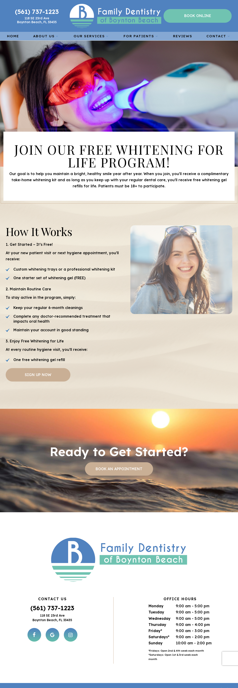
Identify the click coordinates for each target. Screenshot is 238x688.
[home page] (116, 15)
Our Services (92, 35)
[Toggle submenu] (57, 35)
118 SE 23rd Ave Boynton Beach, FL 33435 (37, 20)
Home (13, 35)
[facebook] (34, 621)
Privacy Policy (131, 679)
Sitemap (100, 679)
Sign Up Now (38, 373)
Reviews (182, 35)
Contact (218, 35)
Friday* (155, 617)
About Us (46, 35)
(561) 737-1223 (37, 11)
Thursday (157, 611)
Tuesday (156, 598)
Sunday (156, 629)
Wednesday (160, 605)
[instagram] (70, 621)
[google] (52, 621)
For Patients (141, 35)
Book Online (197, 15)
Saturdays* (159, 623)
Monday (156, 592)
